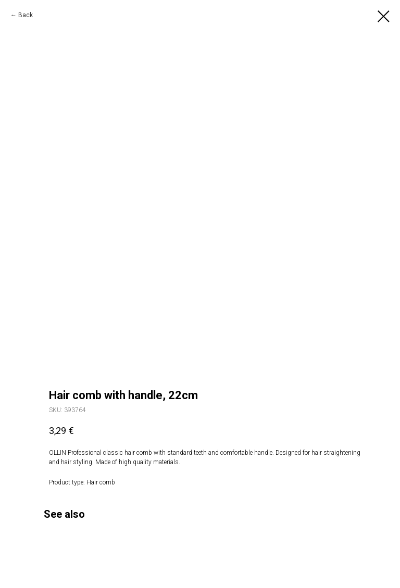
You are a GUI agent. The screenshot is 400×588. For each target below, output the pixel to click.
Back (25, 15)
